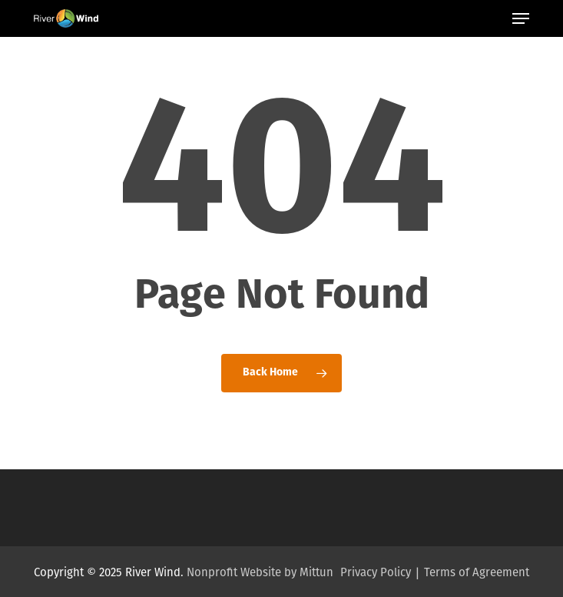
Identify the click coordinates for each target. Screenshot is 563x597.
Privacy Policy (375, 572)
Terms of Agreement (476, 572)
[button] (520, 18)
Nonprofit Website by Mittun (260, 572)
